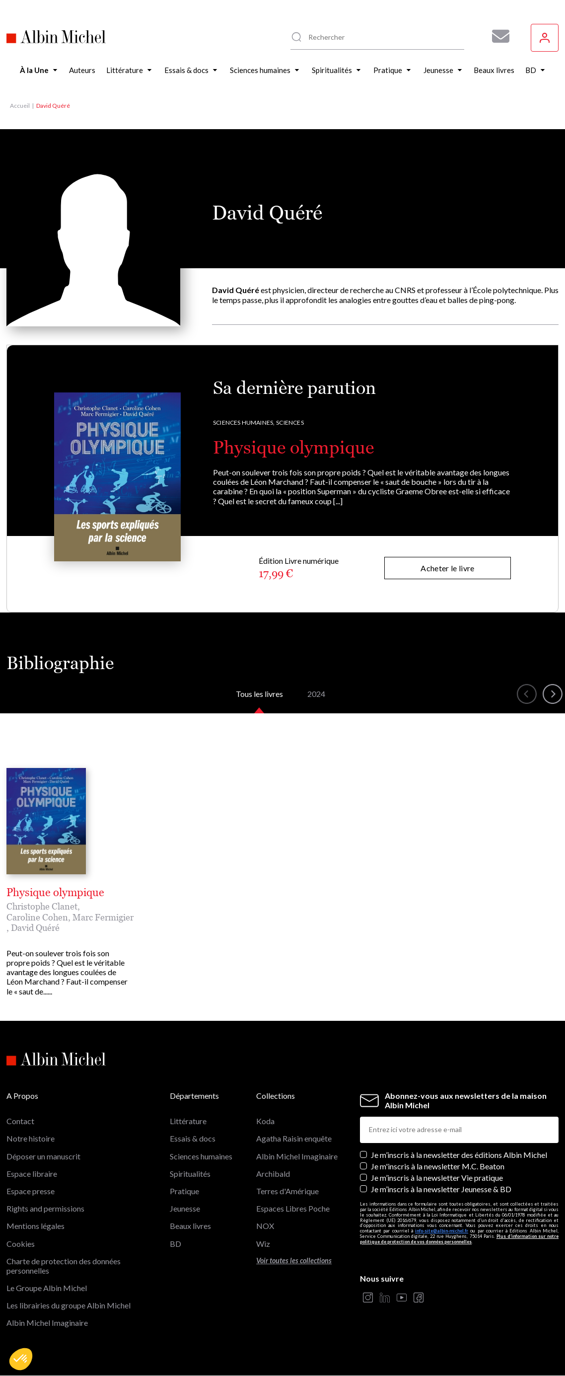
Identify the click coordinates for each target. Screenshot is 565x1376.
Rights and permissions (45, 1208)
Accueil (20, 105)
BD (175, 1243)
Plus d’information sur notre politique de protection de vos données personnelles (459, 1238)
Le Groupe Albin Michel (46, 1288)
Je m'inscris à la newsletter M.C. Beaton (437, 1166)
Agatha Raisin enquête (294, 1138)
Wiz (263, 1243)
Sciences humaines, (244, 422)
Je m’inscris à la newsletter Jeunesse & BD (441, 1189)
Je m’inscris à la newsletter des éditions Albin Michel (459, 1154)
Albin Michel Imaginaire (47, 1322)
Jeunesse (185, 1208)
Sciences (289, 422)
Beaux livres (190, 1225)
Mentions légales (35, 1225)
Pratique (184, 1191)
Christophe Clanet (41, 906)
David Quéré (35, 927)
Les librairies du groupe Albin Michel (68, 1305)
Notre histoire (30, 1138)
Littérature (188, 1121)
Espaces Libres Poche (293, 1208)
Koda (265, 1121)
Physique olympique (293, 447)
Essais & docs (192, 1138)
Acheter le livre (447, 568)
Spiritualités (190, 1173)
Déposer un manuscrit (43, 1156)
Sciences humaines (201, 1156)
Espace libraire (31, 1173)
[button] (21, 1359)
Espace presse (30, 1191)
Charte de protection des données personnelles (63, 1265)
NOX (265, 1225)
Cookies (20, 1243)
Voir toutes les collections (294, 1260)
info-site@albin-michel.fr (441, 1230)
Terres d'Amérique (287, 1191)
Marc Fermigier (103, 917)
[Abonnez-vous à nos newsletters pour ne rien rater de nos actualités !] (497, 36)
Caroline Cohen (37, 917)
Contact (20, 1121)
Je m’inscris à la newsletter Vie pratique (437, 1177)
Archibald (273, 1173)
